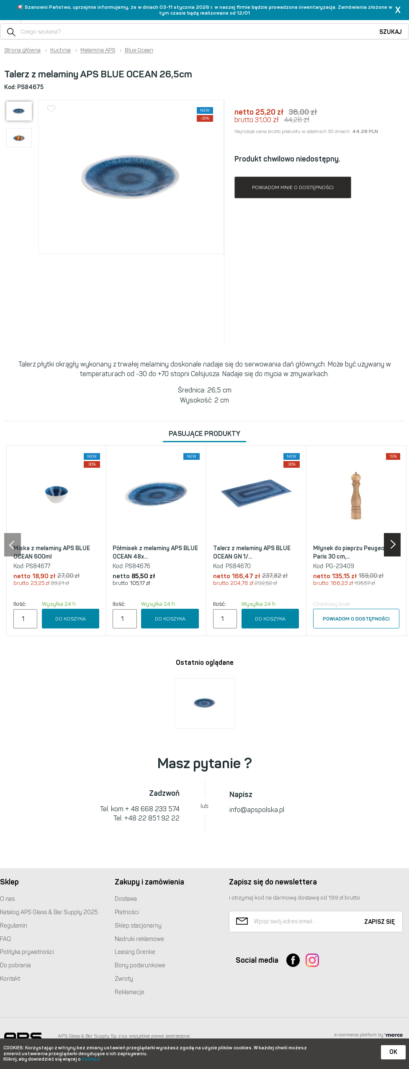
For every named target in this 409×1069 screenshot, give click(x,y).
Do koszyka (70, 619)
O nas (7, 898)
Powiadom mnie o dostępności (293, 187)
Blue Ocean (139, 50)
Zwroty (124, 978)
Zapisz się (379, 921)
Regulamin (13, 925)
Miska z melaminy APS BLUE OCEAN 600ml (51, 552)
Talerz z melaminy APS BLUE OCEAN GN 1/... (252, 552)
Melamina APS (97, 50)
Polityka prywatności (27, 952)
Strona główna (22, 50)
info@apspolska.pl (256, 810)
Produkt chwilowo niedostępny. (287, 159)
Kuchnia (60, 50)
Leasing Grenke (135, 952)
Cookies (91, 1059)
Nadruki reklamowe (139, 939)
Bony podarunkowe (140, 965)
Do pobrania (15, 965)
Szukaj (390, 32)
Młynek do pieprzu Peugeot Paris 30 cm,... (350, 552)
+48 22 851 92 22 (152, 818)
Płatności (127, 912)
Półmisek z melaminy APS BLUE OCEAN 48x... (155, 552)
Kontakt (10, 978)
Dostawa (126, 898)
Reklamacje (129, 992)
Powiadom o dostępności (356, 619)
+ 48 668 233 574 (152, 809)
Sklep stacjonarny (138, 925)
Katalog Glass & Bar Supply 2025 (49, 912)
